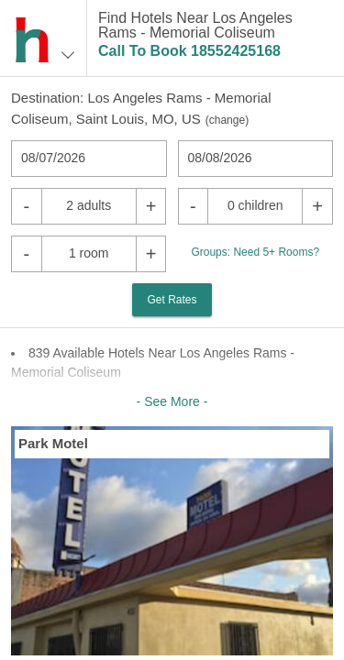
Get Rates (171, 299)
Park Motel (53, 443)
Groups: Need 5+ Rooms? (255, 252)
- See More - (172, 401)
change (227, 120)
